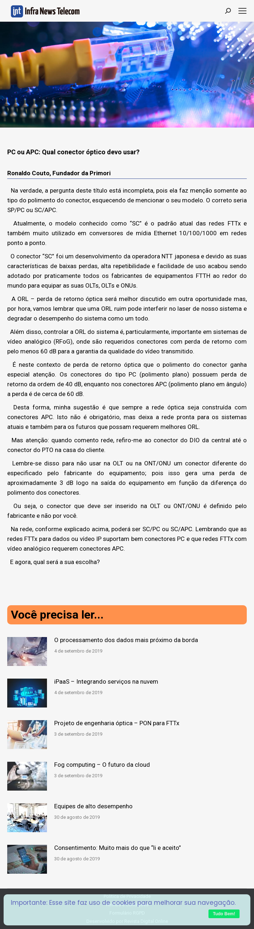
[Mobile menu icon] (242, 11)
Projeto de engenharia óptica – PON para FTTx (116, 723)
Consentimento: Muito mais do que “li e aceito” (117, 847)
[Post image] (27, 651)
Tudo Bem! (224, 913)
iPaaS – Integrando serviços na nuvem (106, 681)
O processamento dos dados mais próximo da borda (126, 640)
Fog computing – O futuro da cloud (102, 764)
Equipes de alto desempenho (93, 806)
